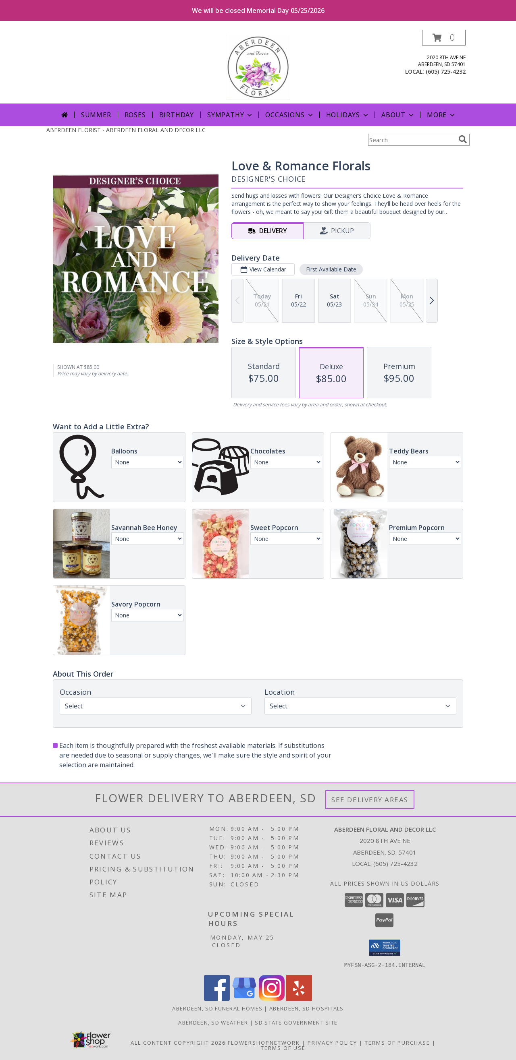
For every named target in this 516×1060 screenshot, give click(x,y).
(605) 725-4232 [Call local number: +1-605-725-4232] (446, 71)
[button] (444, 38)
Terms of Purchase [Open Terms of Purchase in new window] (397, 1042)
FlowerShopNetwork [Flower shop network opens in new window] (264, 1042)
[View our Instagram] (272, 998)
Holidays (348, 114)
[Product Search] (411, 139)
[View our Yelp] (299, 998)
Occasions (289, 114)
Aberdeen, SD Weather (213, 1022)
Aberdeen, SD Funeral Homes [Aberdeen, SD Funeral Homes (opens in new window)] (217, 1008)
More (441, 114)
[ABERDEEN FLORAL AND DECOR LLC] (258, 66)
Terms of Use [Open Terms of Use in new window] (283, 1047)
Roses (135, 114)
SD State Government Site (296, 1022)
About (398, 114)
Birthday (176, 114)
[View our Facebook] (217, 998)
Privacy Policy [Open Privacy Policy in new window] (332, 1042)
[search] (462, 139)
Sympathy (230, 114)
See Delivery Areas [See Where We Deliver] (369, 799)
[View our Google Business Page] (244, 998)
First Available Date (331, 269)
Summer (96, 114)
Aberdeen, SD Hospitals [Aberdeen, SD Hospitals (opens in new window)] (306, 1008)
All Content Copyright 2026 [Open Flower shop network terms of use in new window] (178, 1042)
